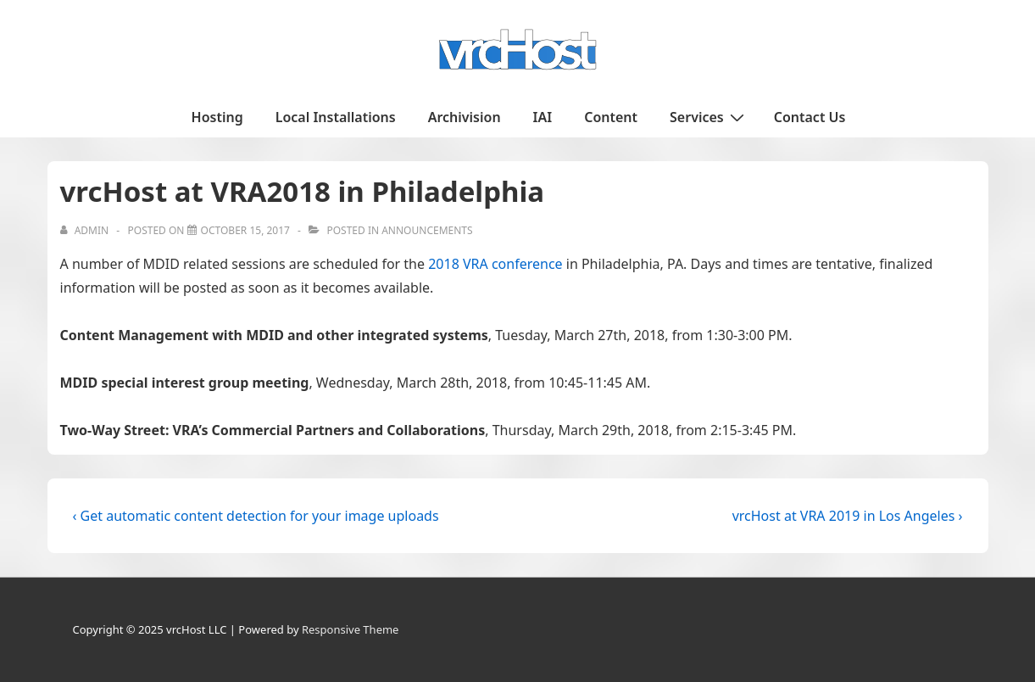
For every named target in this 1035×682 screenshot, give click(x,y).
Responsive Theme (350, 629)
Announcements (426, 230)
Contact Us (810, 117)
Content (610, 117)
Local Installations (335, 117)
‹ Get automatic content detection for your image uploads (256, 515)
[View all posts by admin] (86, 230)
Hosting (217, 117)
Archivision (464, 117)
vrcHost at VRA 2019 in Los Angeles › (847, 515)
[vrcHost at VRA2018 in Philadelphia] (245, 230)
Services (709, 116)
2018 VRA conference (495, 263)
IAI (543, 117)
